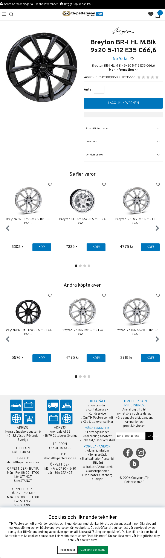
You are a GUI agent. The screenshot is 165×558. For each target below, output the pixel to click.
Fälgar (98, 479)
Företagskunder (98, 432)
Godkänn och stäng (93, 549)
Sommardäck (98, 455)
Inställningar (67, 549)
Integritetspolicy (148, 536)
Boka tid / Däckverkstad (98, 440)
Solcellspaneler (98, 471)
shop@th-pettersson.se (23, 463)
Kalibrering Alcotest (98, 436)
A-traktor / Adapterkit (98, 467)
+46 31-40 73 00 (22, 452)
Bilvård (98, 463)
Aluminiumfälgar (98, 451)
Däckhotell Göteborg (98, 475)
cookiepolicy (88, 540)
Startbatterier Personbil (98, 459)
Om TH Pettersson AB (98, 418)
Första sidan (98, 406)
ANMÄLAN (149, 436)
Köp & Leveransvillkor (98, 422)
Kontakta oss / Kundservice (98, 412)
